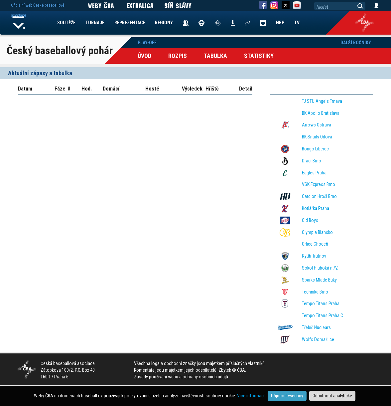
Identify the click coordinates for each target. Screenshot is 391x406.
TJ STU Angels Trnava (322, 101)
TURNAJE (94, 22)
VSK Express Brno (318, 184)
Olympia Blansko (317, 232)
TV (297, 22)
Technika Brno (315, 292)
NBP (280, 22)
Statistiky (259, 55)
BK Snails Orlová (317, 136)
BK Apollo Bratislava (320, 113)
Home (19, 22)
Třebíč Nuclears (316, 327)
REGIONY (164, 22)
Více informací (251, 395)
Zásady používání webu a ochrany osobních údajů (181, 376)
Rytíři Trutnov (314, 256)
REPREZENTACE (129, 22)
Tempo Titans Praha (320, 303)
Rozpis (177, 55)
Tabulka (215, 55)
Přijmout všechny (287, 395)
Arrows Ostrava (316, 124)
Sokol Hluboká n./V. (320, 268)
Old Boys (310, 220)
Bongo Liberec (315, 148)
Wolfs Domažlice (318, 339)
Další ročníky (355, 42)
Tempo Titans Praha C (322, 315)
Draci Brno (311, 160)
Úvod (144, 55)
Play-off (147, 42)
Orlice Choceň (315, 244)
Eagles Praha (314, 172)
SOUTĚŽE (66, 22)
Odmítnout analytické (332, 395)
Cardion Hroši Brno (319, 196)
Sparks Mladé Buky (319, 280)
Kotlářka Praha (315, 208)
